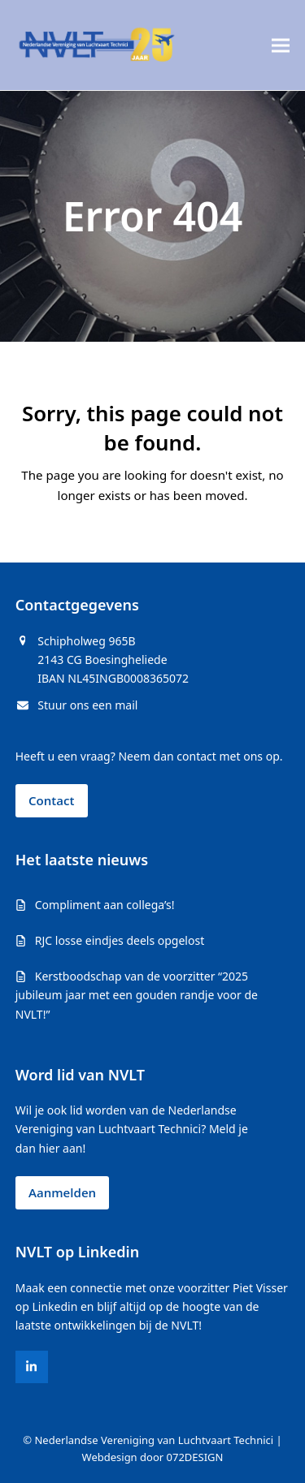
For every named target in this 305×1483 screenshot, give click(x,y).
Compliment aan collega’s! (105, 904)
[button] (281, 45)
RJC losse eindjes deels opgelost (119, 940)
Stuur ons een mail (87, 705)
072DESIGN (195, 1457)
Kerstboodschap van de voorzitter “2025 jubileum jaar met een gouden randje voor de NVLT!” (136, 994)
